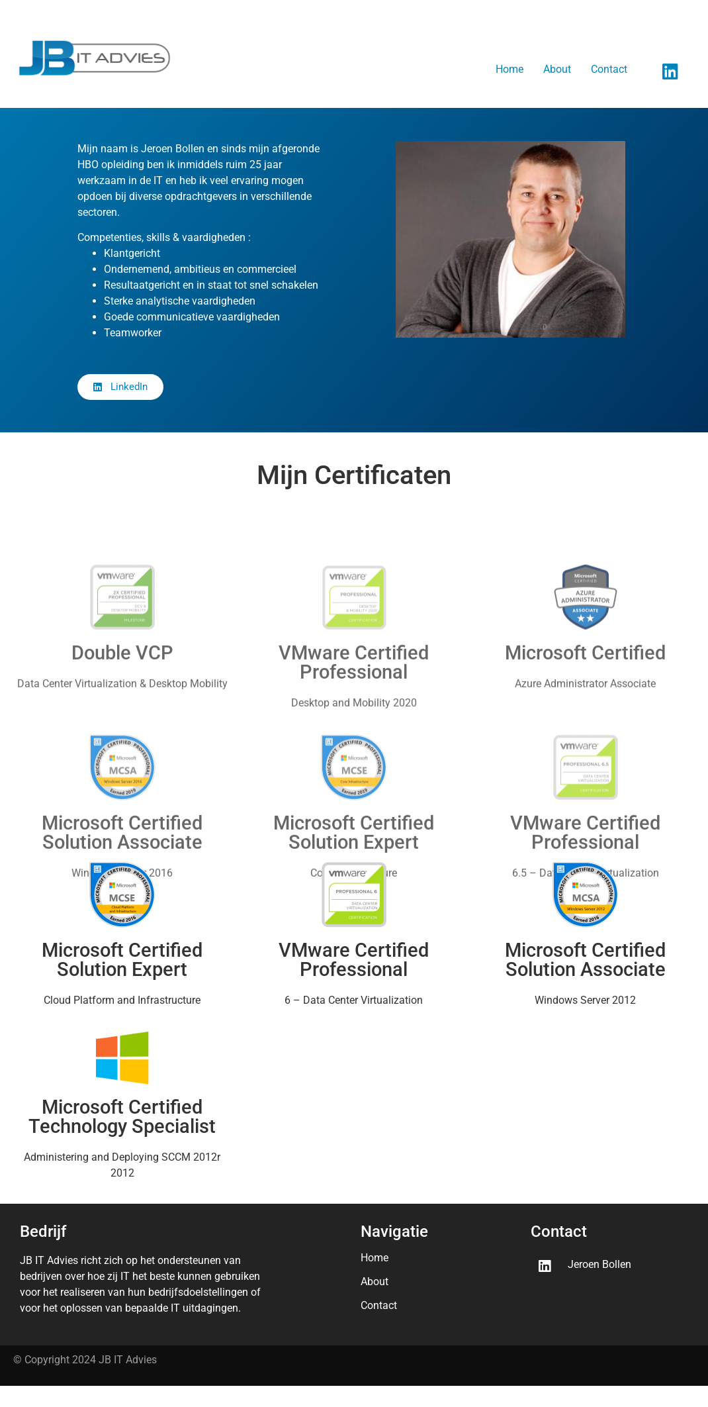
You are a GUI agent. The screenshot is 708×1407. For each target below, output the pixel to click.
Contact (609, 69)
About (557, 69)
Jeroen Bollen (599, 1264)
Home (509, 69)
